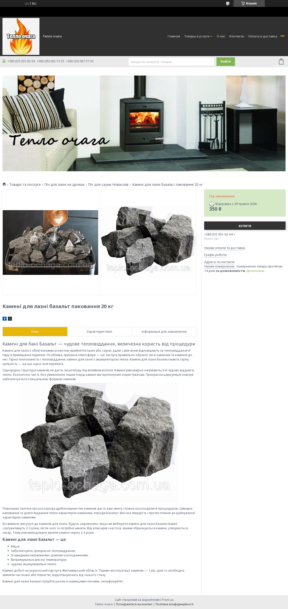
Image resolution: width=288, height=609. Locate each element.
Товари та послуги (25, 184)
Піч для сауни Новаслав (108, 184)
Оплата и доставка (262, 36)
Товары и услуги (197, 36)
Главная (174, 36)
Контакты (237, 36)
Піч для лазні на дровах (64, 184)
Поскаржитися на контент (134, 604)
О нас (221, 36)
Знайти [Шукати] (225, 61)
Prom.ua (168, 600)
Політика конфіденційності (175, 604)
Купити (245, 226)
